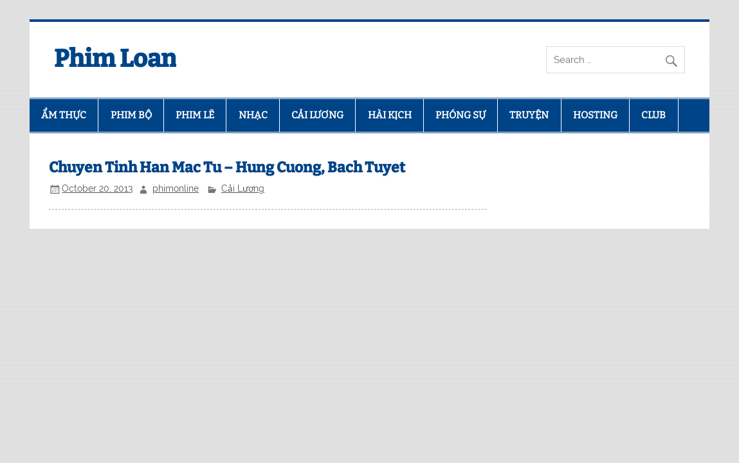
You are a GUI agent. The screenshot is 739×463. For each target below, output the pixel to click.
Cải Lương (242, 188)
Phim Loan (115, 58)
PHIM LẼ (195, 115)
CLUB (653, 115)
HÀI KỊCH (390, 115)
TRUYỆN (529, 115)
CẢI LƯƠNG (317, 115)
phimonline (175, 188)
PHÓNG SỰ (460, 115)
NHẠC (253, 115)
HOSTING (595, 115)
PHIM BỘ (131, 115)
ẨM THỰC (63, 115)
